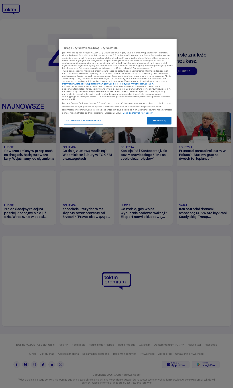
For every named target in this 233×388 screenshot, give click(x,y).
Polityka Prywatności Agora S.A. (137, 84)
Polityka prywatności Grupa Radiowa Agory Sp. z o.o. (90, 84)
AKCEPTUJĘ (159, 120)
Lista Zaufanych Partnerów (138, 113)
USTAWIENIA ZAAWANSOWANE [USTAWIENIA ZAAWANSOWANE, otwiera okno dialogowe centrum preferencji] (83, 120)
